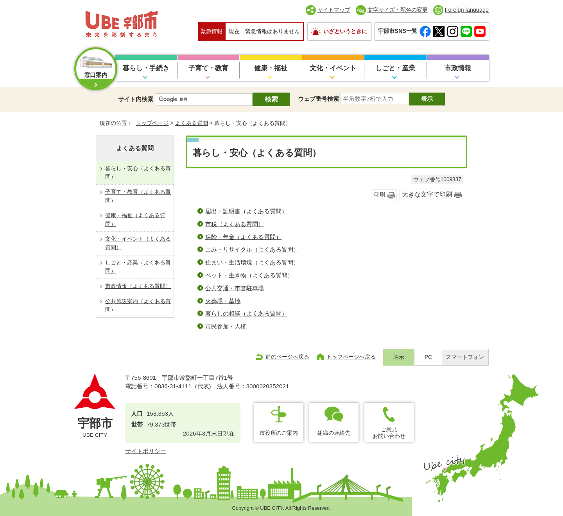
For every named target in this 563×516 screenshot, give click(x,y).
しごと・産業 (395, 68)
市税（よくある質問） (234, 224)
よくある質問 (191, 123)
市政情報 (458, 68)
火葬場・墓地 (222, 301)
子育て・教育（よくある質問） (138, 196)
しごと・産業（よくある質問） (138, 266)
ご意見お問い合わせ (389, 432)
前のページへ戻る (287, 357)
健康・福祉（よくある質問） (135, 219)
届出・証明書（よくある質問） (246, 211)
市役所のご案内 (279, 433)
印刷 (379, 195)
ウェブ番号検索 (318, 98)
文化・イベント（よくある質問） (138, 243)
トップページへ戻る (351, 357)
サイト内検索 (135, 99)
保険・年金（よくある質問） (243, 237)
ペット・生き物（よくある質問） (249, 275)
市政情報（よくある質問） (138, 286)
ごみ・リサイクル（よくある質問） (252, 249)
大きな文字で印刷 (427, 194)
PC (428, 357)
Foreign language (467, 10)
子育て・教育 (208, 68)
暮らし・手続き (146, 68)
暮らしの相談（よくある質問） (246, 313)
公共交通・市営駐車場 (234, 288)
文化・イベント (333, 68)
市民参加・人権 (225, 326)
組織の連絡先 (333, 433)
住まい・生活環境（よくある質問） (252, 262)
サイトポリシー (145, 451)
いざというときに (345, 31)
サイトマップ (333, 10)
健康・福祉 (270, 68)
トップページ (152, 123)
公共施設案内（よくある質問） (138, 305)
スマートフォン (465, 357)
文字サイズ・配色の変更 (398, 10)
